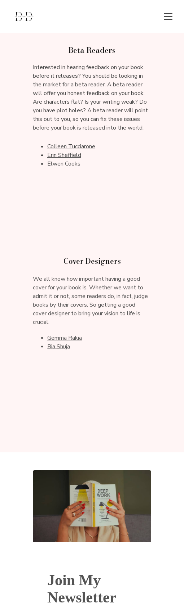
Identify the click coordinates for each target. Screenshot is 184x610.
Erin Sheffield (64, 155)
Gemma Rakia (64, 338)
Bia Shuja (58, 347)
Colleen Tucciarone (71, 146)
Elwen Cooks (63, 164)
